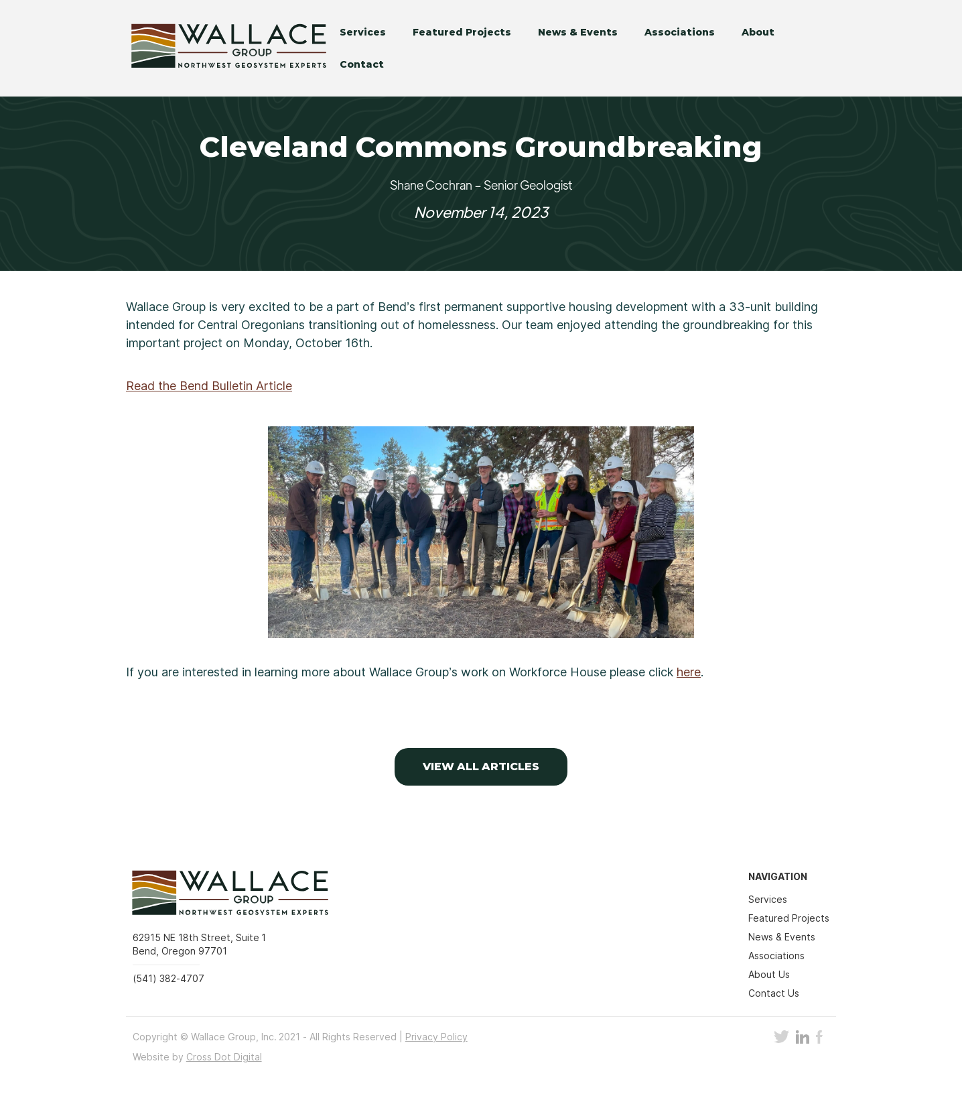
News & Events (578, 32)
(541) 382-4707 (168, 978)
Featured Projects (462, 32)
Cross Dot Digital (224, 1056)
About (758, 32)
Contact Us (773, 993)
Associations (679, 32)
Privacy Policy (436, 1036)
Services (363, 32)
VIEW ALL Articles (481, 766)
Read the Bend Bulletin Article (209, 386)
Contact (362, 64)
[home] (219, 48)
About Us (769, 974)
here (689, 672)
